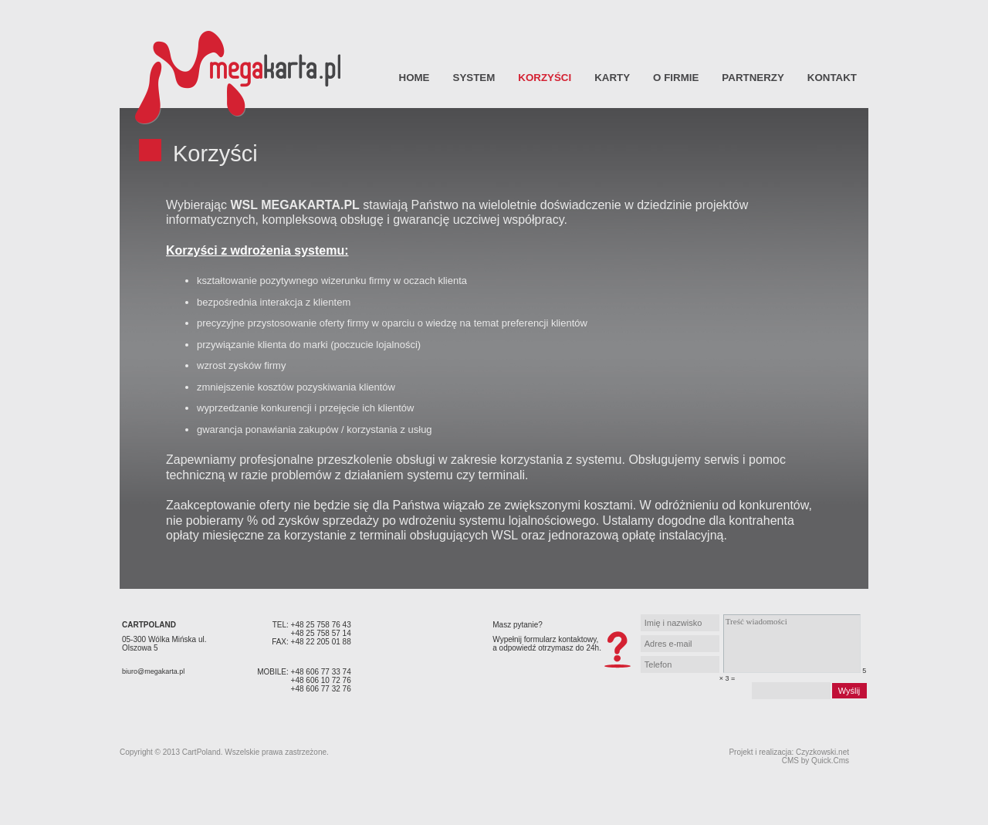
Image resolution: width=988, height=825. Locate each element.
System (474, 77)
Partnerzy (752, 77)
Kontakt (832, 77)
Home (414, 77)
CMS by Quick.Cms (815, 760)
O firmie (676, 77)
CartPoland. (202, 752)
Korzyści (544, 77)
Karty (612, 77)
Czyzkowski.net (822, 752)
